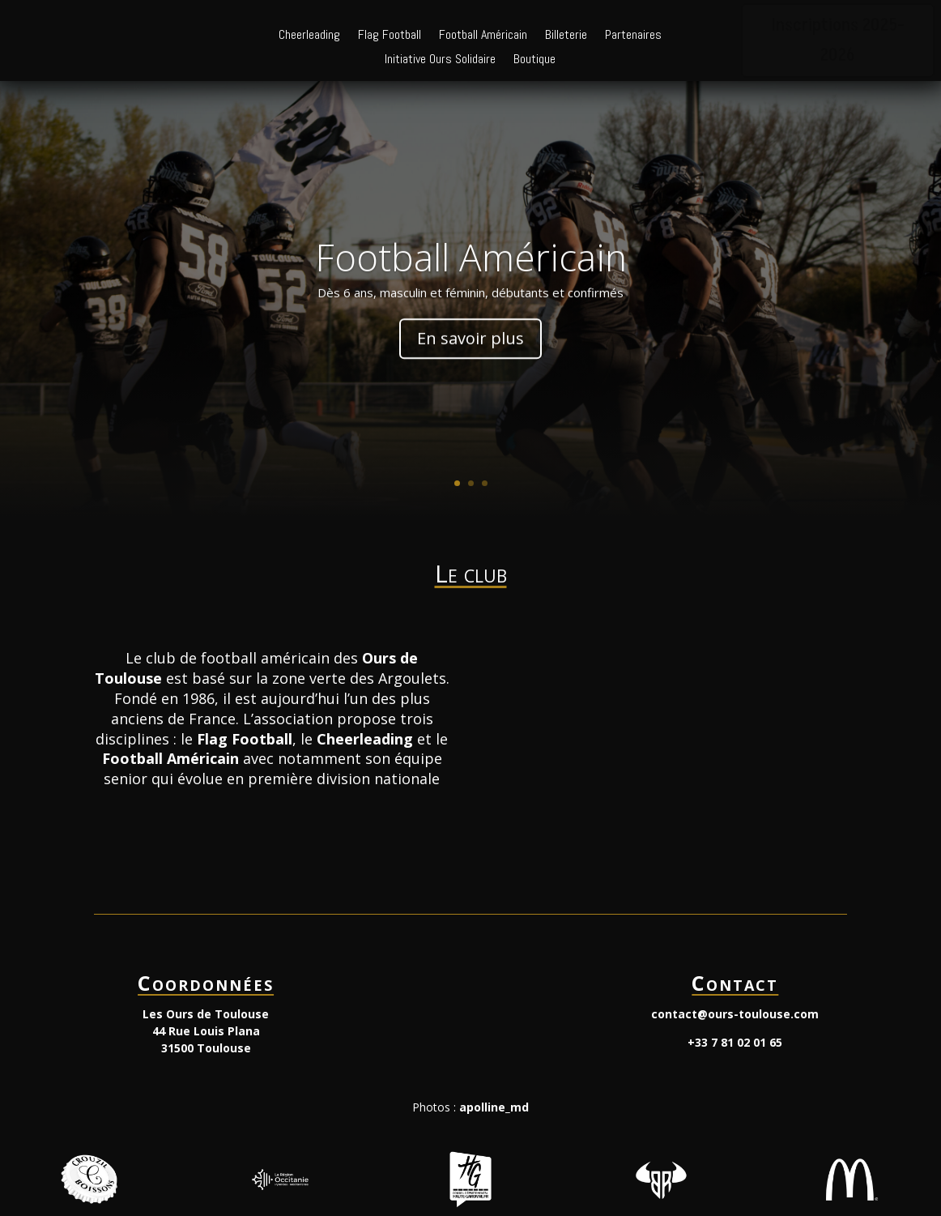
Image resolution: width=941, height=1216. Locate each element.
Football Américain (483, 36)
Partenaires (633, 36)
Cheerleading (309, 36)
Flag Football (389, 36)
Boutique (534, 60)
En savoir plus (470, 367)
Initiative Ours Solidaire (440, 60)
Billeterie (566, 36)
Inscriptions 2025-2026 (838, 40)
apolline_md (494, 1107)
